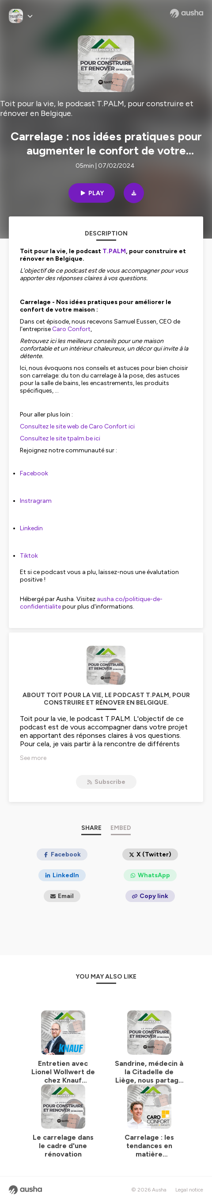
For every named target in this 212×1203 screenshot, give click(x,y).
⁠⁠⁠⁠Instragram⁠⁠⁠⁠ (36, 501)
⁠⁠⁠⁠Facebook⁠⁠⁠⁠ (34, 473)
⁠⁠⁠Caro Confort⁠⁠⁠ (71, 329)
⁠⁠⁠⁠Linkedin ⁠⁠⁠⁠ (32, 528)
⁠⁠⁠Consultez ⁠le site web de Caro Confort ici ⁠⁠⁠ (78, 426)
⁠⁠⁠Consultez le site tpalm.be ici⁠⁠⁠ (60, 438)
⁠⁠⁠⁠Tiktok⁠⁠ (29, 555)
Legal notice (189, 1190)
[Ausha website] (186, 13)
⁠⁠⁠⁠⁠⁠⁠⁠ (114, 251)
